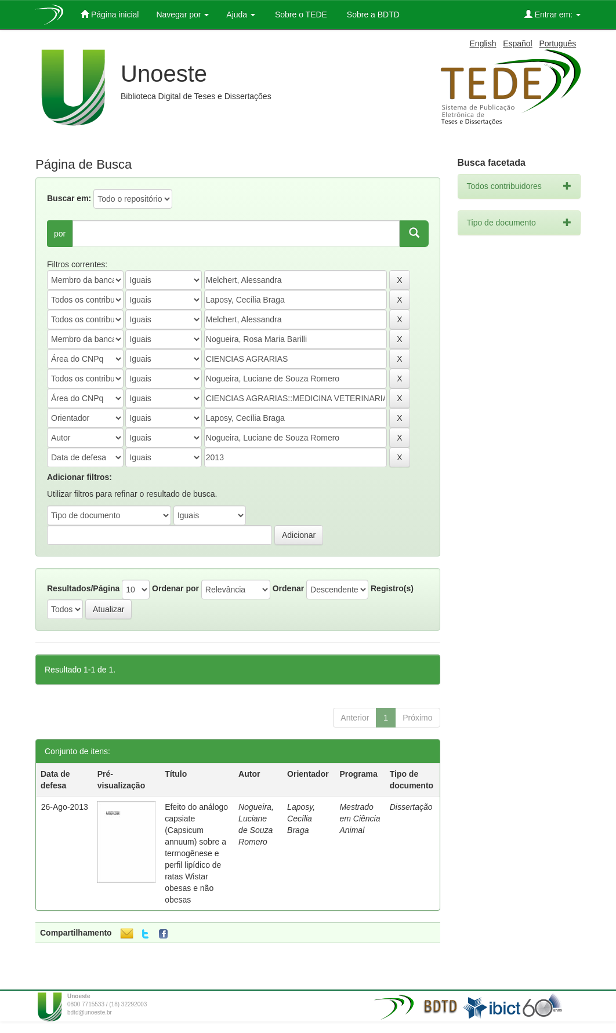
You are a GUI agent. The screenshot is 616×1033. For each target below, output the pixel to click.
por (60, 233)
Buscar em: (69, 198)
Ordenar (288, 588)
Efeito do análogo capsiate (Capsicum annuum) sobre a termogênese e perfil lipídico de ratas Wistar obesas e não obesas (196, 853)
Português (557, 43)
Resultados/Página (83, 588)
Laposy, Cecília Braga (301, 818)
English (483, 43)
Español (517, 43)
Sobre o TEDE (300, 14)
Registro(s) (392, 588)
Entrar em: (552, 14)
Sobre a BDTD (372, 14)
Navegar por (182, 14)
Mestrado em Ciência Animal (359, 818)
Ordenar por (175, 588)
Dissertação (411, 807)
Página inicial (110, 14)
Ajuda (240, 14)
